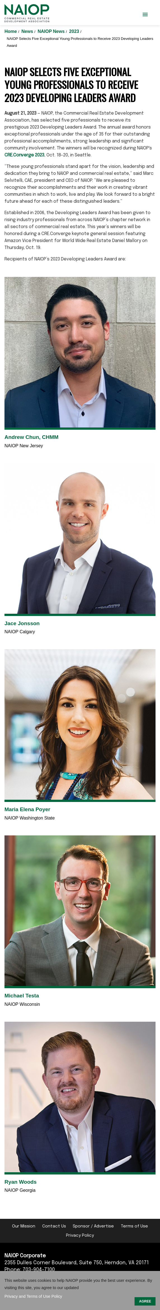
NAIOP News (51, 31)
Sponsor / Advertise (93, 1226)
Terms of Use (134, 1226)
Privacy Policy (80, 1235)
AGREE (145, 1301)
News (28, 31)
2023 (74, 31)
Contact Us (54, 1226)
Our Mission (23, 1226)
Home (11, 31)
